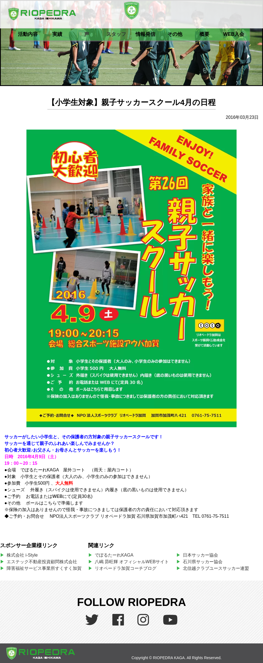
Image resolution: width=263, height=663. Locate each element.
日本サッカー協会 (200, 555)
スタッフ (116, 34)
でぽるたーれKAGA (114, 555)
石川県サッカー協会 (203, 561)
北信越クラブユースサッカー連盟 (216, 568)
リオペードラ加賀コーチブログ (125, 568)
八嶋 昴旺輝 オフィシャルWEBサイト (134, 561)
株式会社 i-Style (22, 555)
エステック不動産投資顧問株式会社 (42, 561)
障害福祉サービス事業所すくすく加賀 (44, 568)
